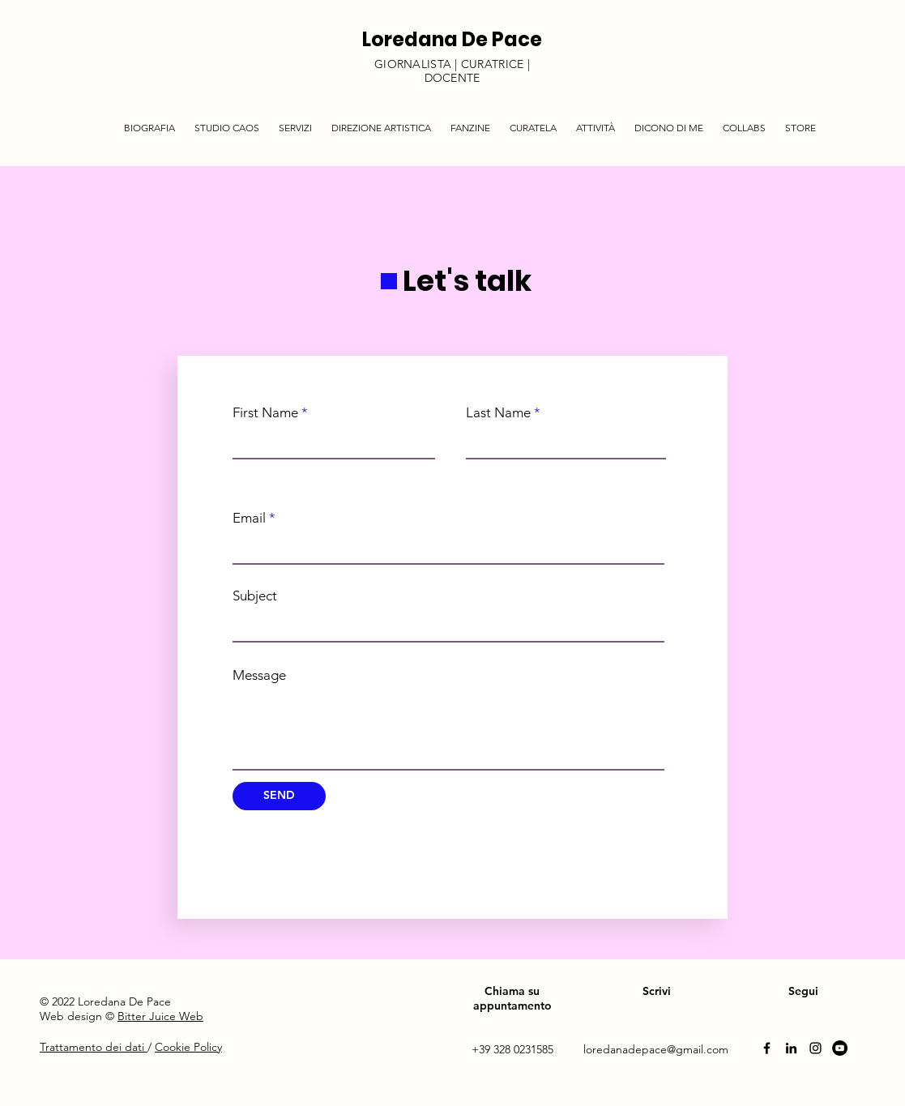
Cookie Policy (188, 1047)
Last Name (498, 413)
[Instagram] (815, 1048)
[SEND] (279, 796)
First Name (265, 413)
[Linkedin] (791, 1048)
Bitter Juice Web (160, 1016)
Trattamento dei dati (93, 1047)
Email (249, 518)
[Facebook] (767, 1048)
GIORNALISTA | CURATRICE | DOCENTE (452, 71)
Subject (255, 596)
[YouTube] (839, 1048)
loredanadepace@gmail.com (655, 1049)
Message (259, 675)
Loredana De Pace (452, 39)
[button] (295, 120)
